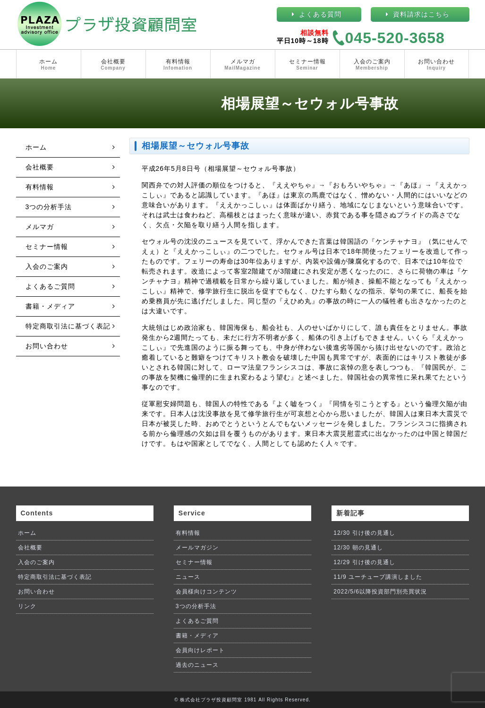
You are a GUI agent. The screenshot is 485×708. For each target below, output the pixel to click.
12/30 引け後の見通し (364, 533)
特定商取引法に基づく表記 (68, 326)
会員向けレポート (200, 650)
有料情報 (178, 64)
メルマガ (243, 64)
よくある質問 (320, 14)
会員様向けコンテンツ (206, 591)
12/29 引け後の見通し (364, 562)
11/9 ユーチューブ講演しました (377, 577)
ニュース (188, 577)
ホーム (49, 64)
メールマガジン (197, 547)
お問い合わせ (436, 64)
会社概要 (113, 64)
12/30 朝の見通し (358, 547)
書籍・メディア (50, 306)
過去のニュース (197, 665)
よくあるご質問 (50, 286)
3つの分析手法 (49, 207)
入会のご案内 (372, 64)
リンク (27, 606)
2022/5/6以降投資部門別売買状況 (380, 591)
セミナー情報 (307, 64)
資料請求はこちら (421, 14)
